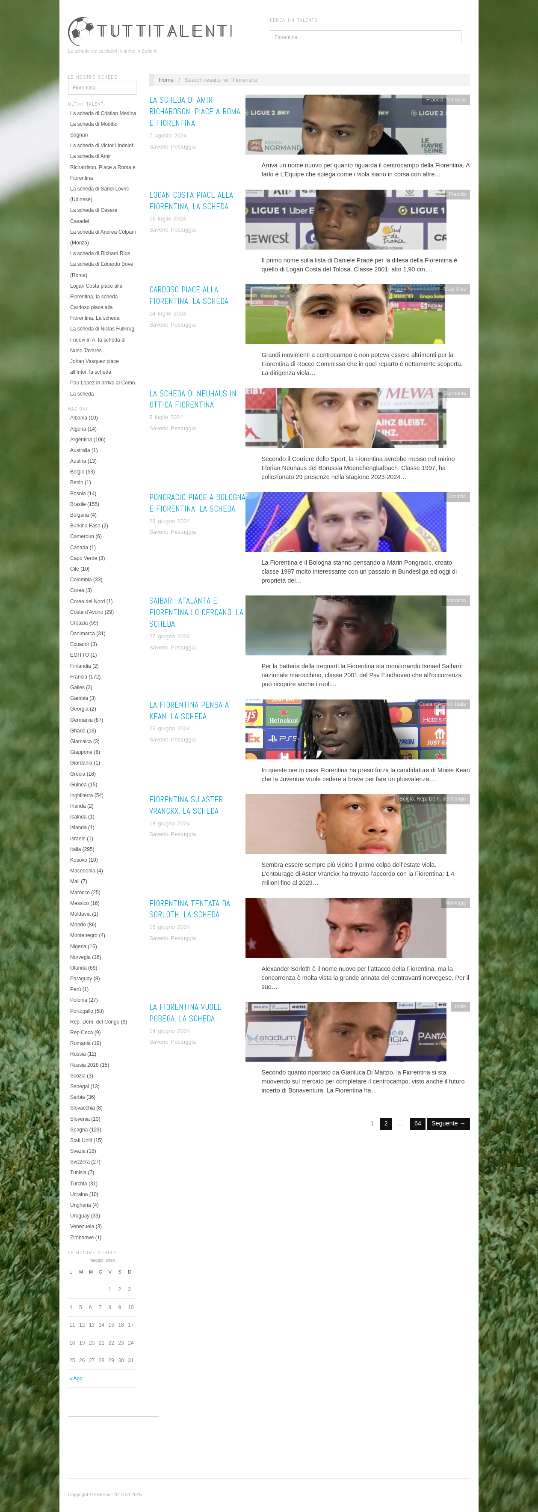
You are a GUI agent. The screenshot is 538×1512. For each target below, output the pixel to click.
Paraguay (81, 979)
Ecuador (79, 644)
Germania (81, 720)
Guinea (78, 785)
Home (166, 80)
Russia (78, 1054)
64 (417, 1123)
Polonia (78, 1000)
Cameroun (82, 536)
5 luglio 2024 (166, 417)
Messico (79, 903)
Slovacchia (82, 1108)
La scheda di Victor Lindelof (101, 146)
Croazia (79, 623)
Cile (74, 569)
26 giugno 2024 (169, 728)
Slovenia (80, 1119)
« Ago (76, 1378)
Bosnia (78, 494)
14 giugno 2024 (169, 1031)
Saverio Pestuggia (172, 146)
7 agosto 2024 (168, 135)
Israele (78, 839)
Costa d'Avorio (86, 612)
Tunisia (78, 1173)
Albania (78, 418)
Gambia (79, 698)
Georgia (79, 709)
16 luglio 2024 (167, 218)
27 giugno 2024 (169, 636)
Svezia (78, 1151)
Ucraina (79, 1194)
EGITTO (79, 655)
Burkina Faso (85, 526)
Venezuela (82, 1226)
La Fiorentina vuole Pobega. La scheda (185, 1013)
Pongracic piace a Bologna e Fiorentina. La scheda (197, 503)
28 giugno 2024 (169, 521)
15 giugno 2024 (169, 927)
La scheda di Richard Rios (100, 253)
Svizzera (80, 1162)
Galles (77, 688)
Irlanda (78, 806)
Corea (77, 590)
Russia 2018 (84, 1065)
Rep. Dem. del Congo (94, 1022)
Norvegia (80, 957)
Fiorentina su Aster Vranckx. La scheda (186, 805)
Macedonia (82, 871)
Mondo (78, 925)
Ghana (78, 731)
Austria (78, 461)
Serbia (77, 1097)
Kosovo (78, 860)
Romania (80, 1043)
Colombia (81, 580)
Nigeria (78, 946)
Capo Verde (83, 558)
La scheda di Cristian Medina (103, 113)
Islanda (78, 827)
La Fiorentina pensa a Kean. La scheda (189, 710)
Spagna (79, 1130)
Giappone (81, 752)
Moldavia (80, 914)
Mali (75, 881)
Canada (79, 548)
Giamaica (81, 741)
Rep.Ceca (81, 1033)
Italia (75, 849)
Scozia (78, 1076)
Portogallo (81, 1011)
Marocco (80, 893)
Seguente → (449, 1123)
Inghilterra (81, 795)
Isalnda (78, 817)
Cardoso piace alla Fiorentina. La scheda (188, 295)
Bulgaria (79, 515)
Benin (76, 482)
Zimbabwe (82, 1238)
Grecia (77, 774)
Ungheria (80, 1205)
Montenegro (84, 935)
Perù (75, 989)
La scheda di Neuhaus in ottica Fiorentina (192, 399)
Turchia (78, 1184)
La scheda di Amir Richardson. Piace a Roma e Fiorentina (103, 167)
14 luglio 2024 (167, 313)
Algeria (78, 429)
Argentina (81, 440)
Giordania (81, 763)
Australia (80, 450)
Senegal (79, 1086)
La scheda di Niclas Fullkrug (102, 329)
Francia (78, 677)
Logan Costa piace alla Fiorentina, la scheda (191, 201)
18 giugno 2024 (169, 823)
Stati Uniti (81, 1140)
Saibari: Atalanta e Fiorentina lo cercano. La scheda (196, 612)
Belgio (77, 472)
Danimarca (82, 634)
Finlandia (80, 666)
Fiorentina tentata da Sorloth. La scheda (189, 909)
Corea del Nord (87, 601)
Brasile (78, 504)
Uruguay (79, 1216)
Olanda (78, 968)
